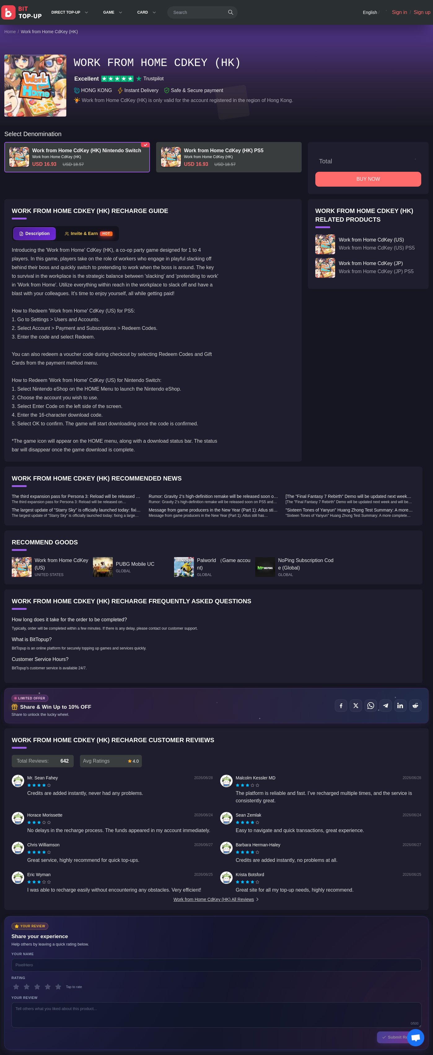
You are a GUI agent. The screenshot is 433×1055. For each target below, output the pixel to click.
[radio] (29, 785)
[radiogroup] (39, 785)
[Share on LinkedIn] (400, 705)
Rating (18, 978)
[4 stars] (47, 986)
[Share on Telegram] (385, 705)
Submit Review (399, 1037)
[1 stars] (16, 986)
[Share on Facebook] (341, 705)
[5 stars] (58, 986)
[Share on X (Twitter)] (356, 705)
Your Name (22, 954)
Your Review (24, 998)
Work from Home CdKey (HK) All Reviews (216, 899)
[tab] (34, 233)
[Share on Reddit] (415, 705)
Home (10, 31)
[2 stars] (26, 986)
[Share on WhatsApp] (371, 705)
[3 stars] (37, 986)
